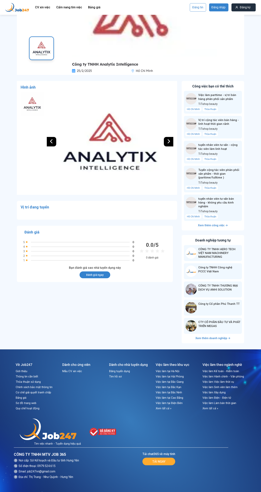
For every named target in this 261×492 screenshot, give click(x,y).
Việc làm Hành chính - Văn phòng (223, 376)
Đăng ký (245, 7)
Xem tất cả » (163, 408)
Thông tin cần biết (27, 376)
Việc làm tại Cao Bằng (169, 397)
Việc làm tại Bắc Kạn (168, 387)
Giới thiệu (21, 371)
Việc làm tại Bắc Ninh (169, 392)
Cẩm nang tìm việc (69, 7)
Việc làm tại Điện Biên (169, 403)
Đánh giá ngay (95, 274)
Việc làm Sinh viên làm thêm (220, 387)
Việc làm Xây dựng (214, 392)
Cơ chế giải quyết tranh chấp (33, 392)
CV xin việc (42, 7)
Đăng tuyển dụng (119, 371)
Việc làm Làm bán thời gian (219, 403)
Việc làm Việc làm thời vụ (218, 382)
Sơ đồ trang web (26, 403)
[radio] (142, 251)
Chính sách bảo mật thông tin (34, 387)
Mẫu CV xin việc (72, 371)
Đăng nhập (218, 7)
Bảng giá (94, 7)
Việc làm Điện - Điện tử (216, 397)
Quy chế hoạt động (27, 408)
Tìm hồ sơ (115, 376)
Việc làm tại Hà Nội (167, 371)
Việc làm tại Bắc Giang (170, 382)
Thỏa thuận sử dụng (28, 382)
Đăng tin (197, 7)
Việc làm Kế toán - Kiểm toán (220, 371)
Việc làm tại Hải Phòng (170, 376)
